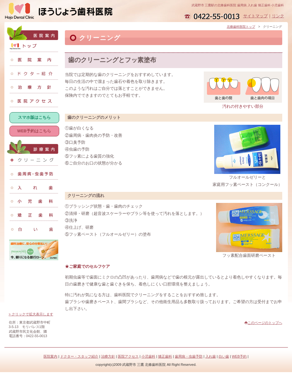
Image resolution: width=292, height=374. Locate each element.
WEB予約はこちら (34, 131)
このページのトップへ (265, 323)
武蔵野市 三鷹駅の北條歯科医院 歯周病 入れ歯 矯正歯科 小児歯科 (238, 5)
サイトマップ (255, 16)
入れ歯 (210, 356)
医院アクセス (128, 356)
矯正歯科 (165, 356)
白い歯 (224, 356)
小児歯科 (148, 356)
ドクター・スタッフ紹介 (79, 356)
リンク (278, 16)
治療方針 (108, 356)
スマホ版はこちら (34, 117)
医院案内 (50, 356)
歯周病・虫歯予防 (189, 356)
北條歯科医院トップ (241, 26)
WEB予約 (239, 356)
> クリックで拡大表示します (31, 314)
